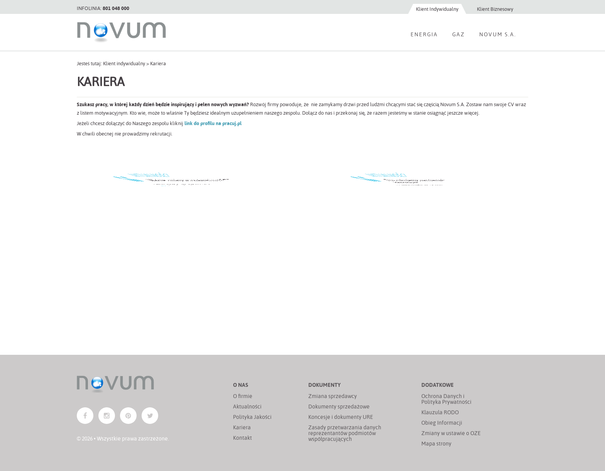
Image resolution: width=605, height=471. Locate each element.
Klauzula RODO (440, 412)
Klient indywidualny (124, 63)
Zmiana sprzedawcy (332, 396)
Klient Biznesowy (495, 8)
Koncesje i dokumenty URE (340, 416)
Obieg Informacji (441, 422)
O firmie (242, 396)
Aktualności (247, 406)
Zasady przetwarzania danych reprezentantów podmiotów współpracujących (344, 433)
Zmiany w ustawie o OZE (451, 433)
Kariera (242, 427)
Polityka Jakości (252, 416)
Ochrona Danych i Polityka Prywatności (446, 398)
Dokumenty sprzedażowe (339, 406)
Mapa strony (436, 443)
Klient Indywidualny (437, 8)
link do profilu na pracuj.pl (213, 123)
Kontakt (242, 437)
